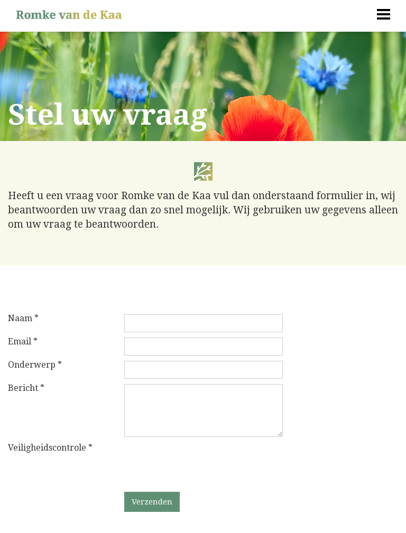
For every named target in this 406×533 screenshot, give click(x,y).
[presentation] (204, 464)
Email (23, 342)
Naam (23, 318)
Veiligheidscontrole (50, 448)
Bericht (26, 388)
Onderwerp (35, 365)
